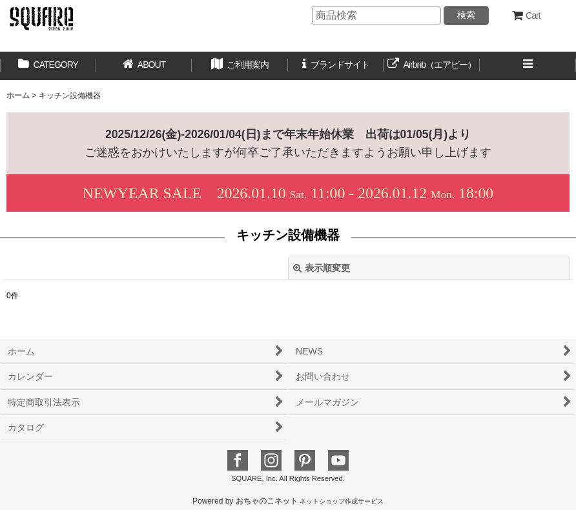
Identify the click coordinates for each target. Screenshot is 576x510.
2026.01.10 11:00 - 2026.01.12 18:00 (288, 193)
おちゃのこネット (267, 500)
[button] (240, 66)
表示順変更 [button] (321, 268)
